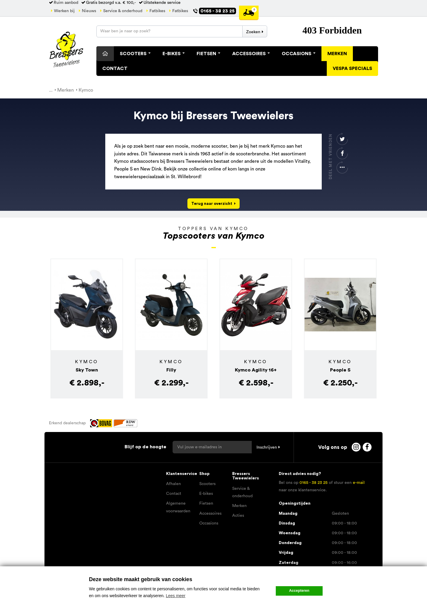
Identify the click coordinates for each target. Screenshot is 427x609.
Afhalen (173, 484)
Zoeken (253, 32)
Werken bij (64, 11)
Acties (238, 516)
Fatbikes (157, 11)
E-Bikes (173, 53)
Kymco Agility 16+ (256, 370)
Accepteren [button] (299, 591)
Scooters (135, 53)
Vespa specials (352, 68)
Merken (337, 53)
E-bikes (206, 494)
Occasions (299, 53)
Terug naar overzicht (211, 203)
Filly (171, 370)
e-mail (359, 483)
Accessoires (251, 53)
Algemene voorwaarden (178, 507)
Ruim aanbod (66, 3)
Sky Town (87, 370)
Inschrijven (266, 447)
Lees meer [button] (175, 595)
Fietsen (208, 53)
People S (340, 370)
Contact (115, 68)
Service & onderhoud (122, 11)
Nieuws (89, 11)
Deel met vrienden (330, 156)
